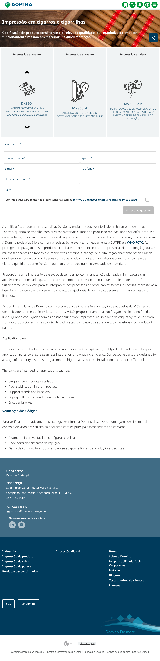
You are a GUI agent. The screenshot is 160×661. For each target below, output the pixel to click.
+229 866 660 (19, 506)
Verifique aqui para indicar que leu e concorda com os (72, 199)
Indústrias (9, 551)
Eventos (114, 585)
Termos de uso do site (118, 652)
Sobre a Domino (120, 556)
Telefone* (87, 168)
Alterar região (87, 643)
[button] (27, 72)
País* (8, 190)
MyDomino (29, 604)
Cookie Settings (140, 652)
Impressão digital (68, 551)
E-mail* (9, 168)
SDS (8, 604)
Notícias (114, 570)
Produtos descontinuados (20, 571)
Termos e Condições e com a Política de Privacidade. (105, 199)
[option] (27, 100)
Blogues (114, 575)
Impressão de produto (17, 556)
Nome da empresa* (17, 179)
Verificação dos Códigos (19, 411)
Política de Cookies (94, 652)
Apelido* (87, 158)
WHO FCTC (135, 242)
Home (113, 551)
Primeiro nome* (15, 158)
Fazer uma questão (138, 210)
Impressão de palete (16, 566)
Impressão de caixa (15, 561)
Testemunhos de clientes (126, 580)
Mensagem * (13, 144)
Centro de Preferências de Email (64, 652)
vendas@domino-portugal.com (29, 511)
